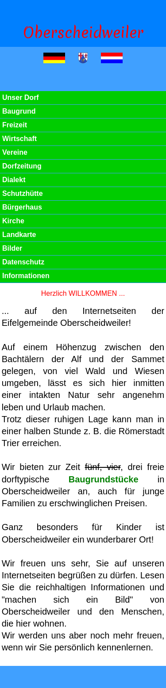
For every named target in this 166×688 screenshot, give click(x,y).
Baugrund (19, 111)
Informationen (26, 275)
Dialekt (13, 179)
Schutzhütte (22, 193)
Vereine (14, 152)
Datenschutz (23, 262)
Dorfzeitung (22, 166)
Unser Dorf (20, 97)
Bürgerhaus (22, 207)
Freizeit (14, 125)
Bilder (12, 248)
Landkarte (19, 234)
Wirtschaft (19, 138)
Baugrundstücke (104, 479)
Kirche (13, 221)
